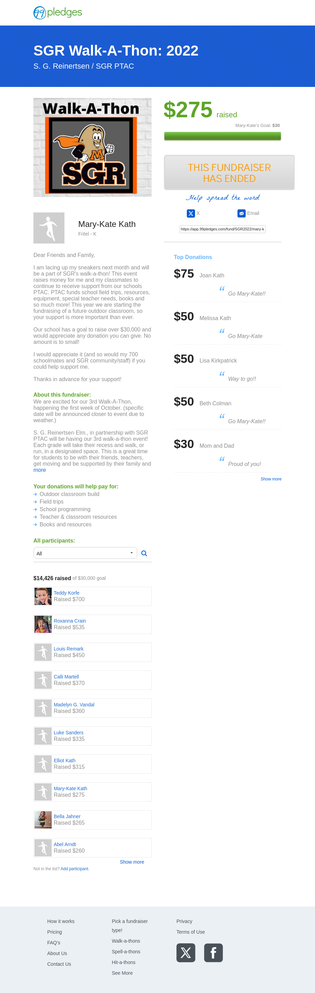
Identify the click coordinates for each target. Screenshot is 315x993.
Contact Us (59, 964)
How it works (60, 921)
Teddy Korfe (67, 593)
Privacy (184, 921)
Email (248, 213)
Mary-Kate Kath (70, 788)
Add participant (74, 868)
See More (122, 973)
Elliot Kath (64, 760)
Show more (132, 862)
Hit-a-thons (123, 962)
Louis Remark (68, 649)
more (39, 470)
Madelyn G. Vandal (74, 704)
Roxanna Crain (70, 621)
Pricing (54, 932)
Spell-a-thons (126, 951)
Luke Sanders (68, 732)
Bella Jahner (67, 816)
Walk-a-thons (126, 941)
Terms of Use (190, 932)
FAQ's (53, 942)
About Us (57, 953)
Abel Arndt (65, 844)
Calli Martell (66, 676)
